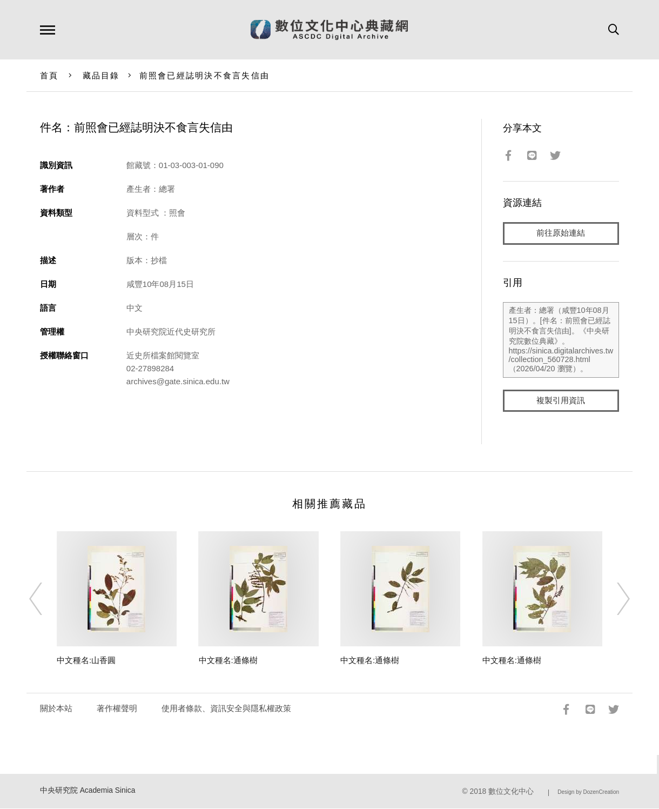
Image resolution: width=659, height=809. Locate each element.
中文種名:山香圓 (86, 660)
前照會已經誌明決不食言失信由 (204, 75)
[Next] (614, 599)
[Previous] (45, 599)
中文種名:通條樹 (228, 660)
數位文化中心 (511, 792)
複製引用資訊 (560, 400)
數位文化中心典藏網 (329, 29)
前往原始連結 (560, 233)
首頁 (49, 75)
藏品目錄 (101, 75)
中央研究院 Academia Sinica (88, 791)
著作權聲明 (117, 708)
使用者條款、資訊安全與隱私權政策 (226, 708)
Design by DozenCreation (588, 792)
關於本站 (56, 708)
